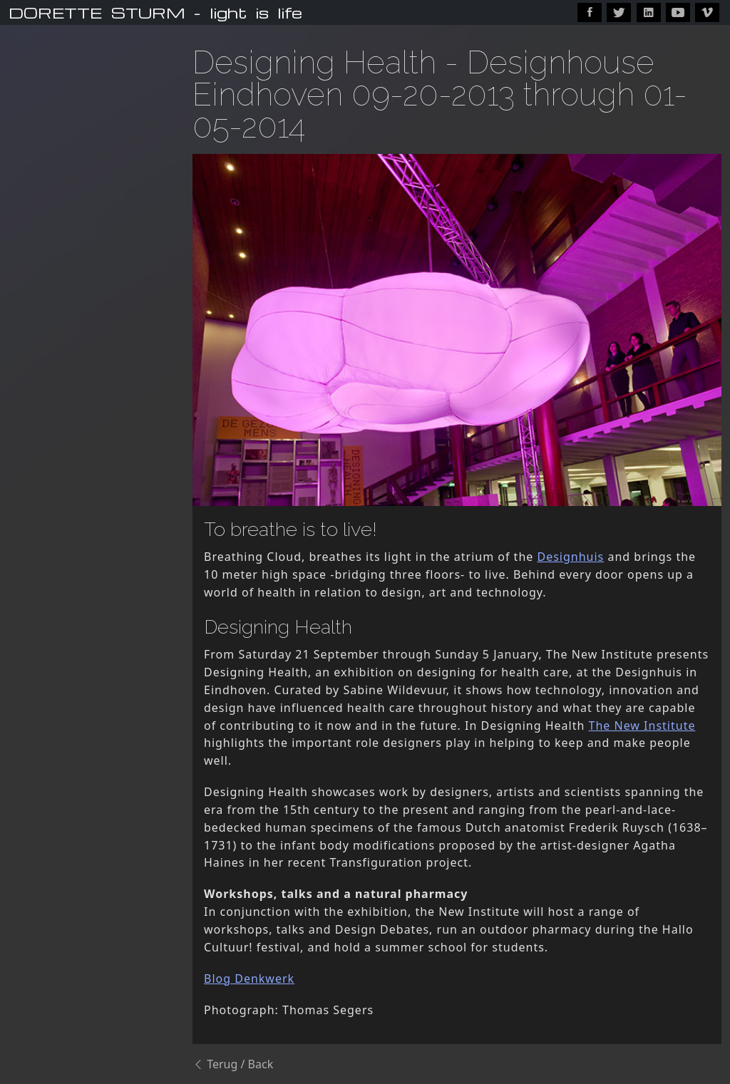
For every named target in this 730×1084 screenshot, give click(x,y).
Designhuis (570, 556)
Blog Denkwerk (249, 978)
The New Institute (642, 725)
